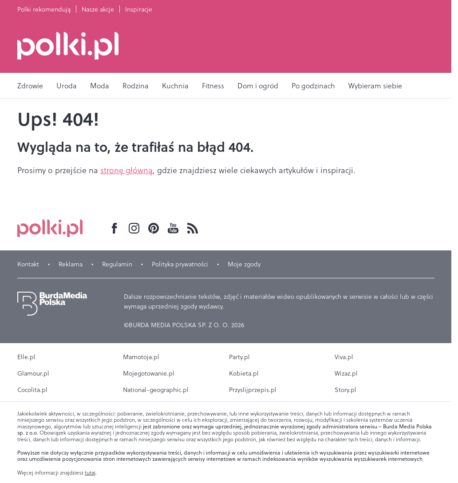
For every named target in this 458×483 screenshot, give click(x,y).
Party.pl (239, 356)
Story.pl (345, 389)
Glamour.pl (33, 373)
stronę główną (126, 170)
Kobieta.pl (244, 373)
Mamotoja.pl (141, 356)
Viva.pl (344, 356)
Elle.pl (26, 356)
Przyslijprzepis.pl (252, 389)
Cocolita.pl (32, 389)
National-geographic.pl (156, 389)
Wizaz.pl (346, 373)
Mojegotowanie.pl (148, 373)
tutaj (90, 473)
